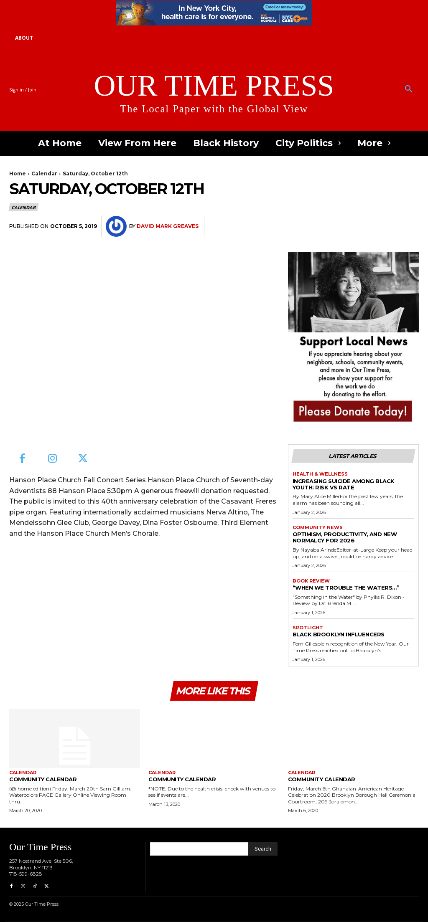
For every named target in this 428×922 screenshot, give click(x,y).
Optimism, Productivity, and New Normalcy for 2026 (345, 537)
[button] (409, 89)
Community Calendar (42, 779)
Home (17, 173)
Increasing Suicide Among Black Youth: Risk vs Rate (344, 484)
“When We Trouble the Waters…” (346, 587)
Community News (318, 527)
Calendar (44, 173)
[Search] (263, 849)
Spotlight (308, 628)
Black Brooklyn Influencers (339, 634)
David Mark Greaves (168, 226)
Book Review (311, 581)
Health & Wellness (320, 474)
